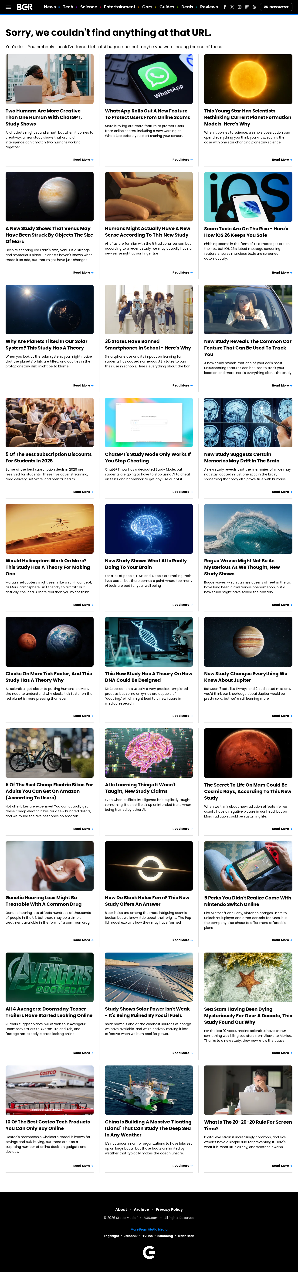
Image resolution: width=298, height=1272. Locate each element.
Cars (147, 7)
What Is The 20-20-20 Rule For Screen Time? (248, 1125)
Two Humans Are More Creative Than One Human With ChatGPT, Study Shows (44, 117)
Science (88, 7)
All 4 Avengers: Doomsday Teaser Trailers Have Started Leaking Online (49, 1012)
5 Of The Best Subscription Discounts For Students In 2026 (49, 457)
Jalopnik (131, 1236)
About (121, 1209)
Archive (141, 1209)
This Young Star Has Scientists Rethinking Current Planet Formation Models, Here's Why (247, 117)
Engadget (111, 1236)
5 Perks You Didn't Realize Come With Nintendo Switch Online (247, 901)
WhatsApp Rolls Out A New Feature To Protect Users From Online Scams (147, 114)
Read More (81, 160)
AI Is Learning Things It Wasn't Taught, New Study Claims (140, 788)
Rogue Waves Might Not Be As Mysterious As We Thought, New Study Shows (242, 567)
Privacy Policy (169, 1209)
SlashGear (186, 1236)
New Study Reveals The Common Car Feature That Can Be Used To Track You (248, 347)
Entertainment (119, 7)
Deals (187, 7)
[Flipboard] (247, 7)
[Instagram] (239, 7)
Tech (68, 7)
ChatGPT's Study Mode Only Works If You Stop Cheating (148, 457)
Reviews (209, 7)
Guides (167, 7)
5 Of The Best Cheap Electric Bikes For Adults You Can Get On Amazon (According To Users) (49, 791)
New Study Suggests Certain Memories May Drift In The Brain (241, 457)
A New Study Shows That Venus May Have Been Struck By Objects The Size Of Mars (49, 234)
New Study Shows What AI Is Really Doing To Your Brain (146, 564)
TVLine (147, 1236)
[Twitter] (232, 7)
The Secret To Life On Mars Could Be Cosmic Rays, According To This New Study (247, 791)
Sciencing (165, 1236)
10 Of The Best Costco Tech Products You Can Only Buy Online (48, 1125)
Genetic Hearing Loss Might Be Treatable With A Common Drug (44, 901)
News (50, 7)
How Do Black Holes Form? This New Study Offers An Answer (147, 901)
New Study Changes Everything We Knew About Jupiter (245, 677)
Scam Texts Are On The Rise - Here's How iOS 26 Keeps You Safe (246, 232)
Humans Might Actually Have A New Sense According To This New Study (147, 231)
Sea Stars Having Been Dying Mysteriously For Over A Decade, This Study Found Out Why (248, 1015)
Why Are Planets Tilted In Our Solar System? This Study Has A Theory (47, 344)
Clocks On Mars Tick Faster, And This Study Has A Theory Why (49, 677)
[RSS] (254, 7)
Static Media (126, 1218)
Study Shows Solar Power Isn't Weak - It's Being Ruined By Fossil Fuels (147, 1012)
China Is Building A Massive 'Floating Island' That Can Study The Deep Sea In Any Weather (148, 1128)
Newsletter (276, 7)
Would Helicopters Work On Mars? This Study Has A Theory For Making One (48, 567)
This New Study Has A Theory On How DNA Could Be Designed (148, 677)
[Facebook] (225, 7)
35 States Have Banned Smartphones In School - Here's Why (148, 344)
